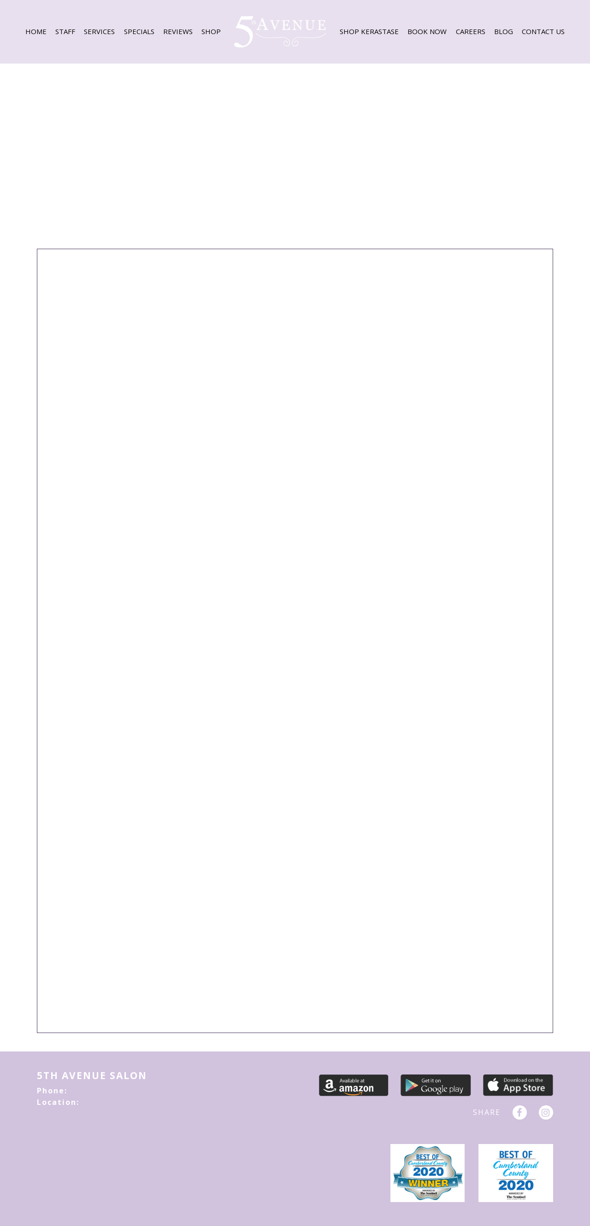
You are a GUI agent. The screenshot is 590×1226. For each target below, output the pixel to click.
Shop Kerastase (369, 31)
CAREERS (470, 31)
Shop (211, 31)
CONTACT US (543, 31)
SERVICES (99, 31)
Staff (65, 31)
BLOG (503, 31)
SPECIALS (139, 31)
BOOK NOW (427, 31)
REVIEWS (178, 31)
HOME (36, 31)
